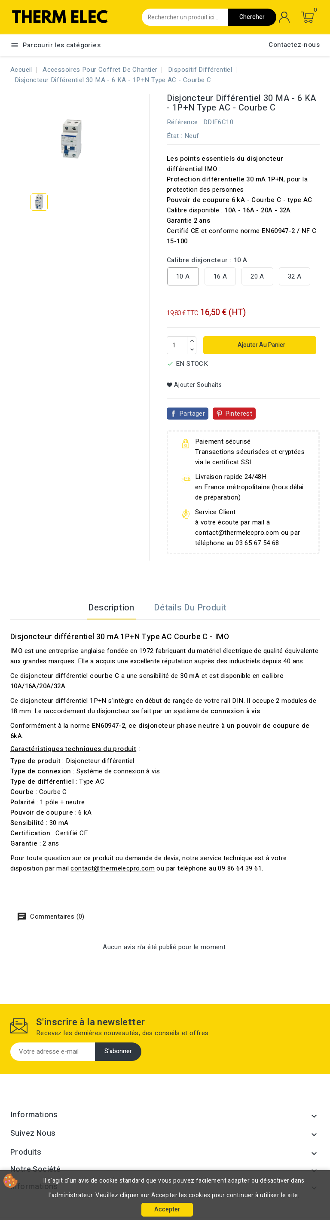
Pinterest (239, 413)
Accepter (167, 1209)
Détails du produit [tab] (190, 607)
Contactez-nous (294, 44)
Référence (182, 122)
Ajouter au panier (260, 344)
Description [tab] (111, 607)
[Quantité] (177, 345)
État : (174, 136)
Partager (192, 413)
